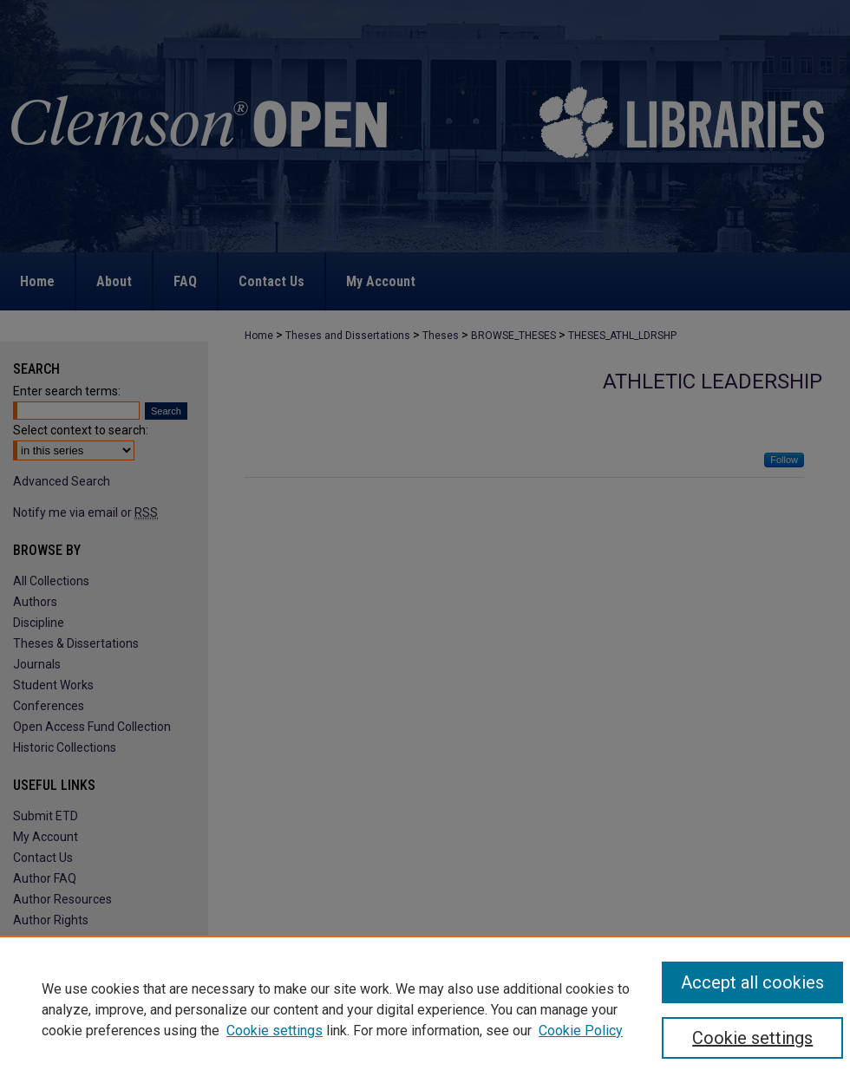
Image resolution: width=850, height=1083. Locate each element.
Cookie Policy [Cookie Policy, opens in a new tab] (581, 1030)
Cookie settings (274, 1030)
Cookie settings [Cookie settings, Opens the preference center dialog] (752, 1038)
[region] (425, 1009)
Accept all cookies (752, 982)
